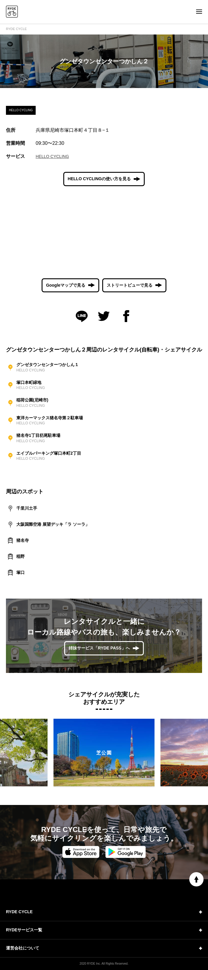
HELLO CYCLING (52, 156)
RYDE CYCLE (16, 29)
